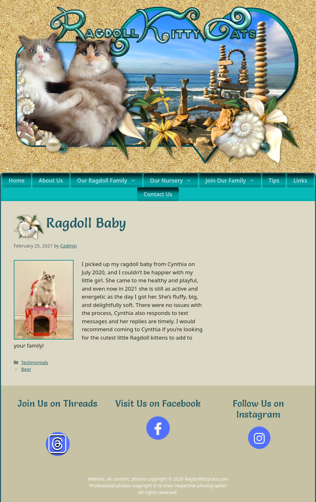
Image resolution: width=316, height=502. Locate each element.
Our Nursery (174, 180)
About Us (51, 180)
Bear (26, 369)
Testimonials (34, 362)
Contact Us (158, 194)
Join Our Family (233, 180)
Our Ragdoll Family (109, 180)
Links (300, 180)
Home (17, 180)
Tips (274, 180)
